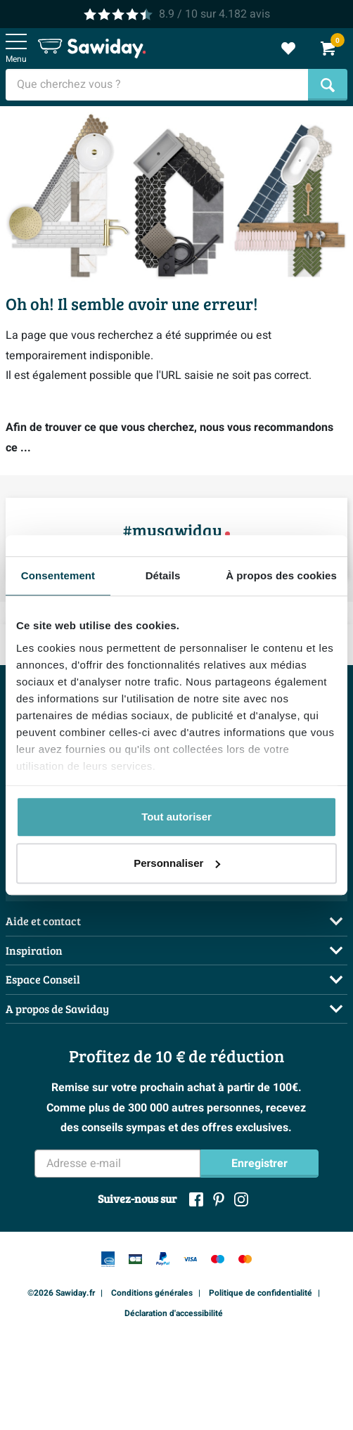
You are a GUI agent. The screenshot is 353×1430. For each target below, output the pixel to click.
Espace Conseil (43, 979)
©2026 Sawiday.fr (61, 1293)
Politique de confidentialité (260, 1293)
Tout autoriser (176, 817)
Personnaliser (177, 863)
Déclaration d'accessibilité (173, 1313)
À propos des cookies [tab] (281, 575)
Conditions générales (152, 1293)
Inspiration (34, 950)
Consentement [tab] (58, 575)
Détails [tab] (163, 575)
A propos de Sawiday (57, 1008)
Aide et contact (43, 920)
